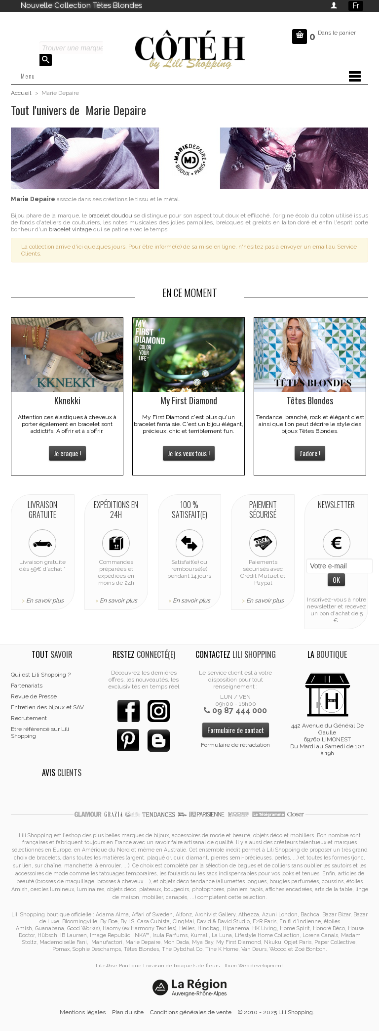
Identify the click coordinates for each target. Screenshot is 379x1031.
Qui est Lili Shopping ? (41, 674)
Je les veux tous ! (189, 453)
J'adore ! (310, 453)
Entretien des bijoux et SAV (47, 707)
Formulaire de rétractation (235, 744)
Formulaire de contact (235, 730)
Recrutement (29, 718)
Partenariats (26, 685)
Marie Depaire (33, 199)
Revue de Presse (34, 696)
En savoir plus (45, 600)
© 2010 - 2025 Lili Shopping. (276, 1012)
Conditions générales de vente (190, 1012)
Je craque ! (67, 453)
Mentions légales (83, 1012)
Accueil (21, 92)
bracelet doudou (110, 215)
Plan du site (128, 1012)
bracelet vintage (70, 229)
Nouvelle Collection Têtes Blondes (81, 5)
